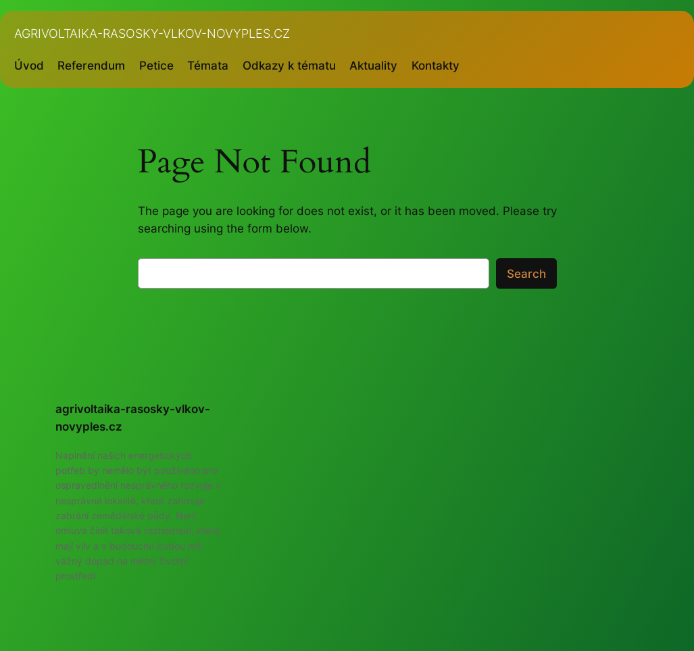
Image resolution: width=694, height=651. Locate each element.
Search (526, 274)
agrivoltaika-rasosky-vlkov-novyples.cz (152, 33)
